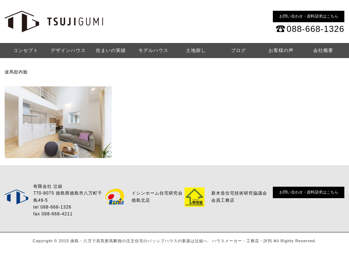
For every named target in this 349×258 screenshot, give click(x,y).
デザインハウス (68, 50)
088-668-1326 (315, 29)
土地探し (196, 50)
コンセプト (25, 50)
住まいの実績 (111, 50)
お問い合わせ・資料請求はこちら (308, 16)
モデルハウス (153, 50)
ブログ (238, 50)
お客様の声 (281, 50)
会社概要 (323, 50)
